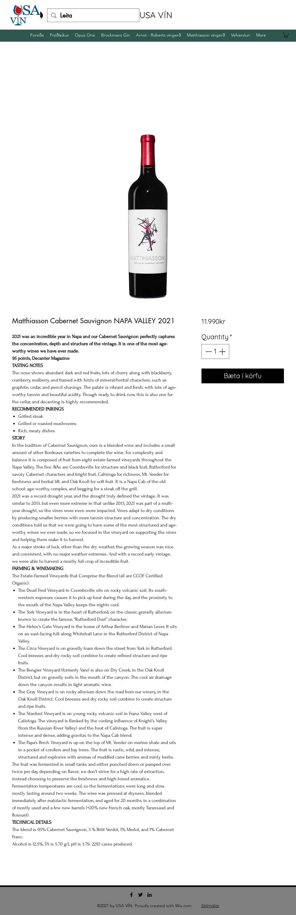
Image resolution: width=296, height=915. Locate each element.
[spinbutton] (215, 351)
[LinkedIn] (149, 895)
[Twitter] (140, 895)
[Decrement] (208, 351)
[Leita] (93, 15)
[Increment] (222, 351)
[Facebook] (131, 895)
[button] (286, 35)
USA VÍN (155, 15)
